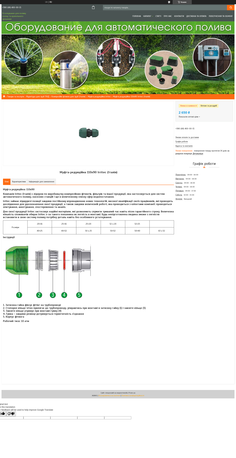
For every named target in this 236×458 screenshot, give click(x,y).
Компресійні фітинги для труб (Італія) (68, 96)
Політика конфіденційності (133, 395)
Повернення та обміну (221, 16)
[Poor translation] (11, 413)
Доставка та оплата (196, 16)
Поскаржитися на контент (109, 395)
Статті (158, 16)
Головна (136, 16)
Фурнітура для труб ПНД (37, 96)
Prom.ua (132, 393)
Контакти (179, 16)
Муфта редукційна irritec (99, 96)
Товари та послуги (15, 96)
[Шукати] (230, 7)
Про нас (168, 16)
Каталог (147, 16)
